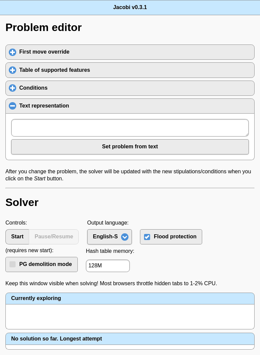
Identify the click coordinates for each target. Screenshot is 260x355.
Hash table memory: (110, 251)
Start (17, 236)
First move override (76, 52)
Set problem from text (130, 146)
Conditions (65, 88)
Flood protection (175, 236)
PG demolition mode (45, 264)
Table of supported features (86, 70)
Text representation (77, 105)
